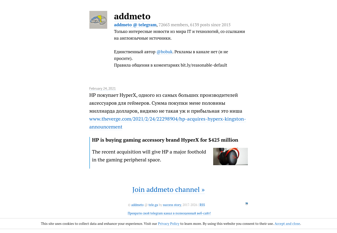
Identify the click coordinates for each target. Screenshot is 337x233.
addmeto (132, 16)
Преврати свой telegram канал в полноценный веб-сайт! (169, 213)
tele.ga (153, 205)
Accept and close (287, 223)
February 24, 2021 (102, 88)
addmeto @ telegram (135, 24)
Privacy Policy (169, 223)
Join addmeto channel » (168, 189)
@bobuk (164, 51)
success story (172, 205)
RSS (202, 205)
